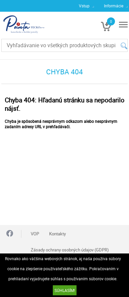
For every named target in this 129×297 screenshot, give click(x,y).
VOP (35, 234)
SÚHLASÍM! (64, 290)
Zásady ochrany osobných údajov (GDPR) (70, 250)
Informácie (113, 5)
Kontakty (57, 234)
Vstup (84, 5)
